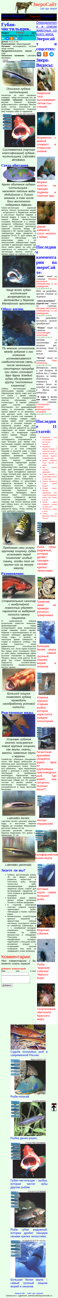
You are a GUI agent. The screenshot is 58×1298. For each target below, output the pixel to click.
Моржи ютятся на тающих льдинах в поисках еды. (46, 187)
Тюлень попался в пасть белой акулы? (49, 483)
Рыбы (20, 32)
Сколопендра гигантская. (43, 333)
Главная (46, 16)
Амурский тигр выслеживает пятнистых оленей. (46, 98)
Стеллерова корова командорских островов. (43, 408)
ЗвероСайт (45, 4)
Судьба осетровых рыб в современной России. (29, 1053)
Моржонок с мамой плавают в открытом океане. (46, 143)
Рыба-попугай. (20, 1096)
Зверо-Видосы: (13, 16)
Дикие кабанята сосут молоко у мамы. (46, 230)
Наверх (54, 1107)
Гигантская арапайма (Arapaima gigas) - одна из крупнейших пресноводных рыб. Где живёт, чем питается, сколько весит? (46, 769)
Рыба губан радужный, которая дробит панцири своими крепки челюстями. (46, 557)
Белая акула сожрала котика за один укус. (49, 504)
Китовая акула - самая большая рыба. (46, 892)
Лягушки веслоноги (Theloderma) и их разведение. (46, 283)
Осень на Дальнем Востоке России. (49, 516)
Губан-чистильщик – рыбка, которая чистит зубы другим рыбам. (29, 1184)
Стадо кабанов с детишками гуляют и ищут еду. (49, 476)
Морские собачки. (46, 930)
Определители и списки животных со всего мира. (46, 28)
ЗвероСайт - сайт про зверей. (28, 1293)
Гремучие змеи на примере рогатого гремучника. (46, 607)
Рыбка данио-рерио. (24, 1138)
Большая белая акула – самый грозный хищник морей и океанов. (46, 654)
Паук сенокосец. (46, 361)
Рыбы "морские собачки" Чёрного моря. (46, 969)
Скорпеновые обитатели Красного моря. (46, 1012)
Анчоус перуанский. (46, 820)
